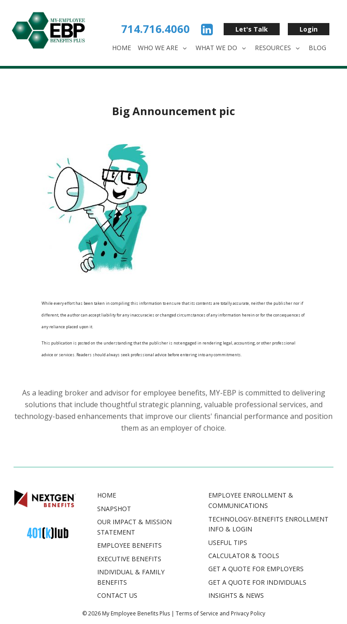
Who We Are (163, 47)
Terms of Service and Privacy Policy (220, 613)
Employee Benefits (129, 545)
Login (309, 29)
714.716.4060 (155, 28)
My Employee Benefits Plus (136, 613)
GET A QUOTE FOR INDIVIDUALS (257, 582)
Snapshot (114, 508)
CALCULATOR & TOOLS (243, 555)
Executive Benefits (129, 558)
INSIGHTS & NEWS (236, 595)
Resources (278, 47)
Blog (317, 47)
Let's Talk (251, 29)
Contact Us (117, 595)
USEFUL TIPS (227, 542)
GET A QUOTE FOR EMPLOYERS (256, 568)
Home (121, 47)
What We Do (222, 47)
